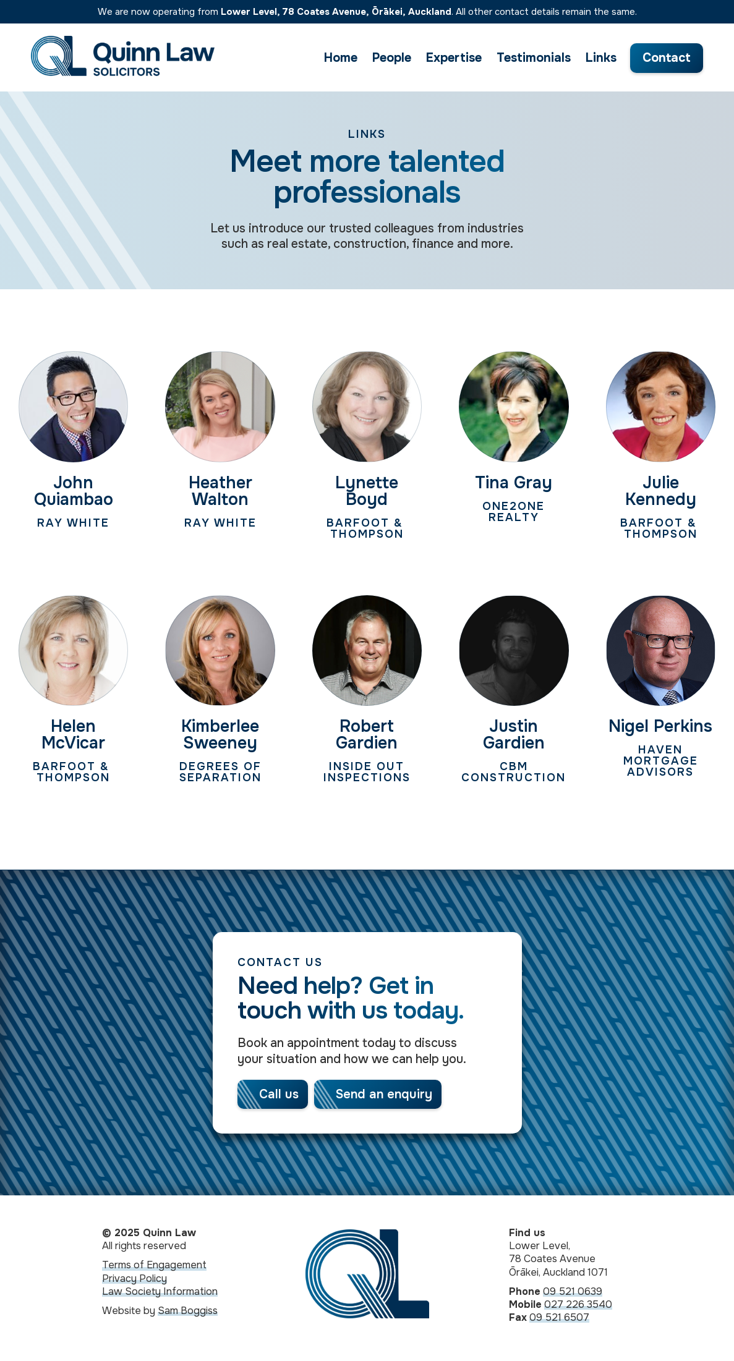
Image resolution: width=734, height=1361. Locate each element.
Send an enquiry (384, 1094)
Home (340, 58)
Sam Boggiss (188, 1313)
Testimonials (534, 58)
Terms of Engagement (154, 1267)
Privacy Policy (134, 1281)
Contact (666, 58)
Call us (279, 1094)
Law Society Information (160, 1294)
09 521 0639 (572, 1294)
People (391, 58)
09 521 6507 (559, 1319)
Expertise (454, 58)
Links (601, 58)
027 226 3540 (578, 1307)
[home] (123, 57)
